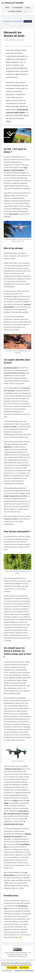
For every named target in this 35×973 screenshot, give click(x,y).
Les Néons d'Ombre (15, 11)
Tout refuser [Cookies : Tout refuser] (24, 968)
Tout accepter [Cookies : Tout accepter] (12, 968)
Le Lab (27, 7)
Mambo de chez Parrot (13, 769)
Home (7, 7)
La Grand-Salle (17, 7)
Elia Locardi (13, 214)
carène (15, 800)
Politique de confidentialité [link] (24, 971)
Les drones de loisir (11, 368)
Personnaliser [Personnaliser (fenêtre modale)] (7, 971)
